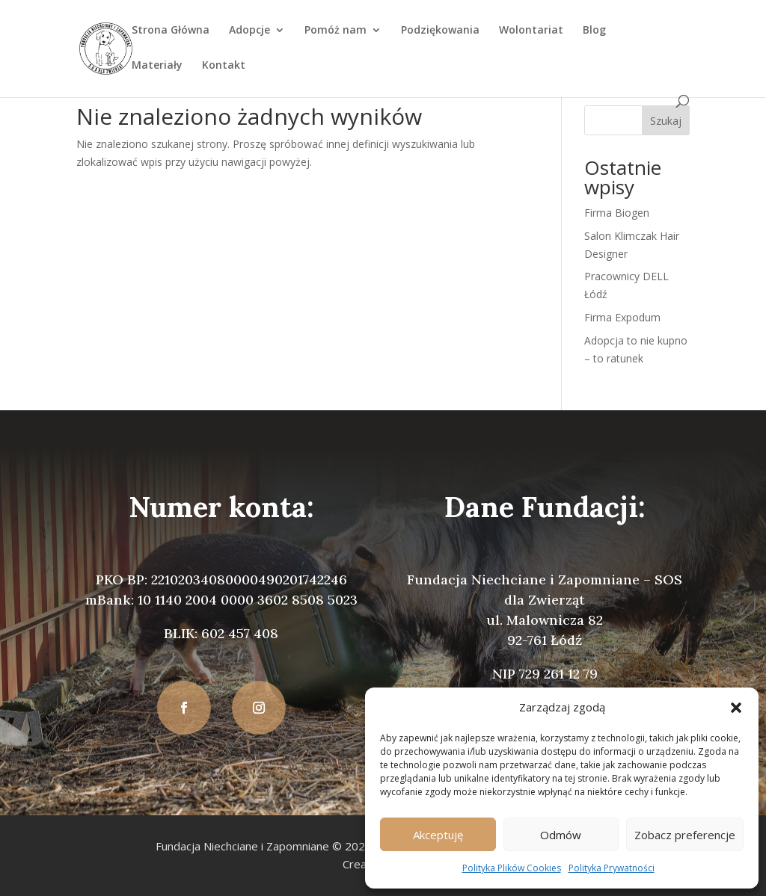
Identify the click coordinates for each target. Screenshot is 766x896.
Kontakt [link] (223, 66)
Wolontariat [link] (531, 31)
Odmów (560, 834)
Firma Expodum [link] (622, 317)
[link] (105, 47)
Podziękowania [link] (440, 31)
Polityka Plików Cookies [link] (511, 868)
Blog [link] (594, 31)
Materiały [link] (157, 66)
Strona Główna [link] (170, 31)
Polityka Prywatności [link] (612, 868)
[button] (736, 707)
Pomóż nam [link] (335, 31)
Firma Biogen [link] (616, 213)
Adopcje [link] (249, 31)
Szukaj (665, 121)
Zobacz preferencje (684, 834)
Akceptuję (438, 834)
